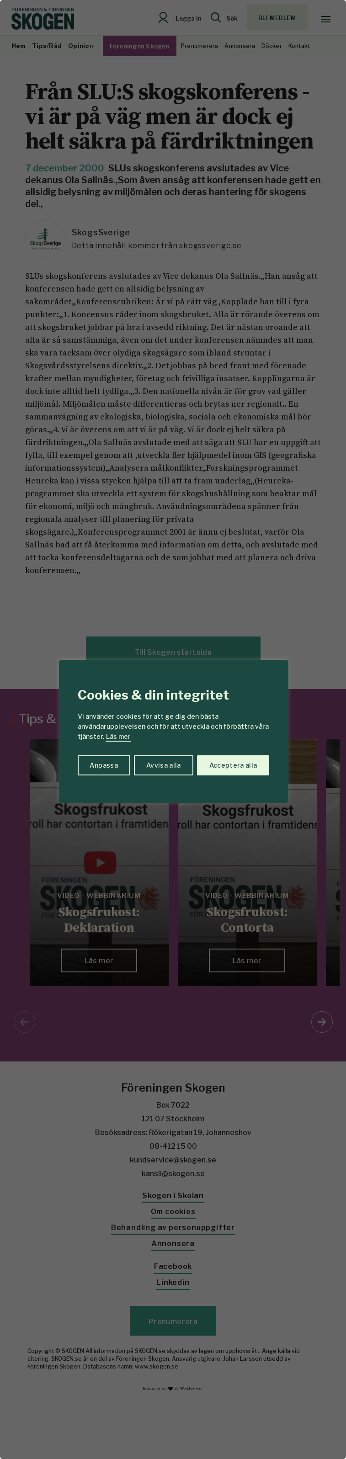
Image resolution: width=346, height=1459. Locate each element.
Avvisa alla (163, 765)
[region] (173, 729)
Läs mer (118, 736)
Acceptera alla (233, 765)
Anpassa (103, 765)
